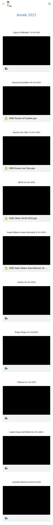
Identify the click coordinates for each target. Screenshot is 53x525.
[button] (3, 4)
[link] (26, 54)
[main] (26, 15)
